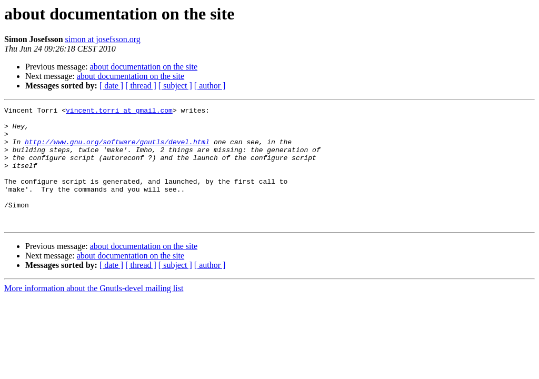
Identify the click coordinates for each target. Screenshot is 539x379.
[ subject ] (175, 85)
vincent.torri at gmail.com (119, 111)
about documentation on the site (143, 66)
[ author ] (210, 85)
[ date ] (111, 85)
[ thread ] (140, 85)
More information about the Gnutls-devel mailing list (93, 311)
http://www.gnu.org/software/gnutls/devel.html (117, 149)
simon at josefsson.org (103, 39)
